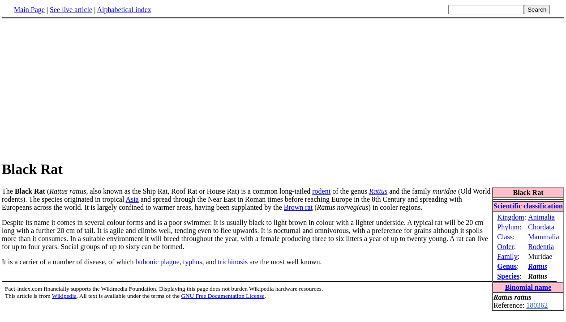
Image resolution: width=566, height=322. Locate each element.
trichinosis (233, 262)
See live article (71, 9)
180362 (537, 305)
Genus (507, 266)
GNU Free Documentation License (222, 295)
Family (507, 256)
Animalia (541, 217)
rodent (321, 191)
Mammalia (543, 237)
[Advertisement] (77, 89)
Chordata (541, 227)
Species (508, 276)
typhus (192, 262)
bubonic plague (158, 262)
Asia (132, 199)
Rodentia (541, 246)
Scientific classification (528, 206)
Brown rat (298, 207)
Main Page (29, 9)
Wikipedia (64, 295)
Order (505, 246)
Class (505, 237)
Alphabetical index (124, 9)
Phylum (508, 227)
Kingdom (510, 217)
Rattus (537, 266)
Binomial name (528, 287)
